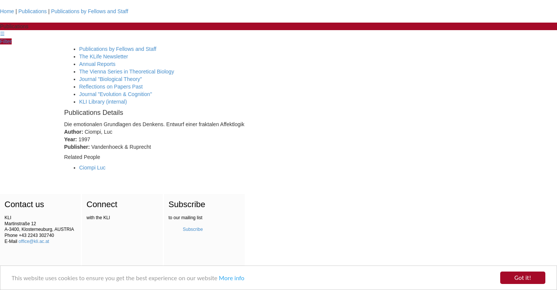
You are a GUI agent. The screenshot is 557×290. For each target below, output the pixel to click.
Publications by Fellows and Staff (89, 11)
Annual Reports (97, 64)
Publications (32, 11)
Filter (6, 41)
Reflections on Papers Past (111, 87)
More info (231, 278)
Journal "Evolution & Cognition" (115, 94)
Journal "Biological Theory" (110, 79)
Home (7, 11)
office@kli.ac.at (33, 241)
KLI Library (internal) (103, 102)
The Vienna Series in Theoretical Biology (126, 72)
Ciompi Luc (92, 168)
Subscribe (193, 229)
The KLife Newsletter (103, 56)
